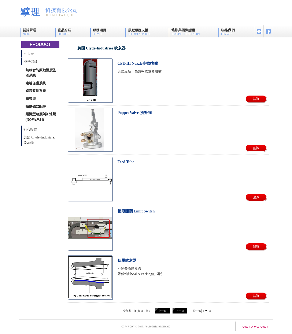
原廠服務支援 (139, 31)
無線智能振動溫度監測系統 (41, 72)
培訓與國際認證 (185, 31)
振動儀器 (30, 61)
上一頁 (162, 310)
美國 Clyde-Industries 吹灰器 (39, 139)
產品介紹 (64, 31)
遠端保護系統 (36, 83)
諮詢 (256, 99)
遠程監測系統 (36, 91)
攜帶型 (31, 98)
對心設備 (30, 129)
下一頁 (180, 310)
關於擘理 (29, 31)
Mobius (28, 53)
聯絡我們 (228, 31)
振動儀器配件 (36, 106)
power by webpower (254, 326)
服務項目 (99, 31)
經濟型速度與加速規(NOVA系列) (41, 116)
